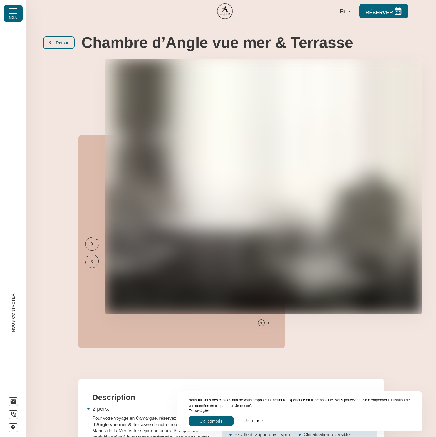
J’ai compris (211, 421)
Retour (58, 42)
